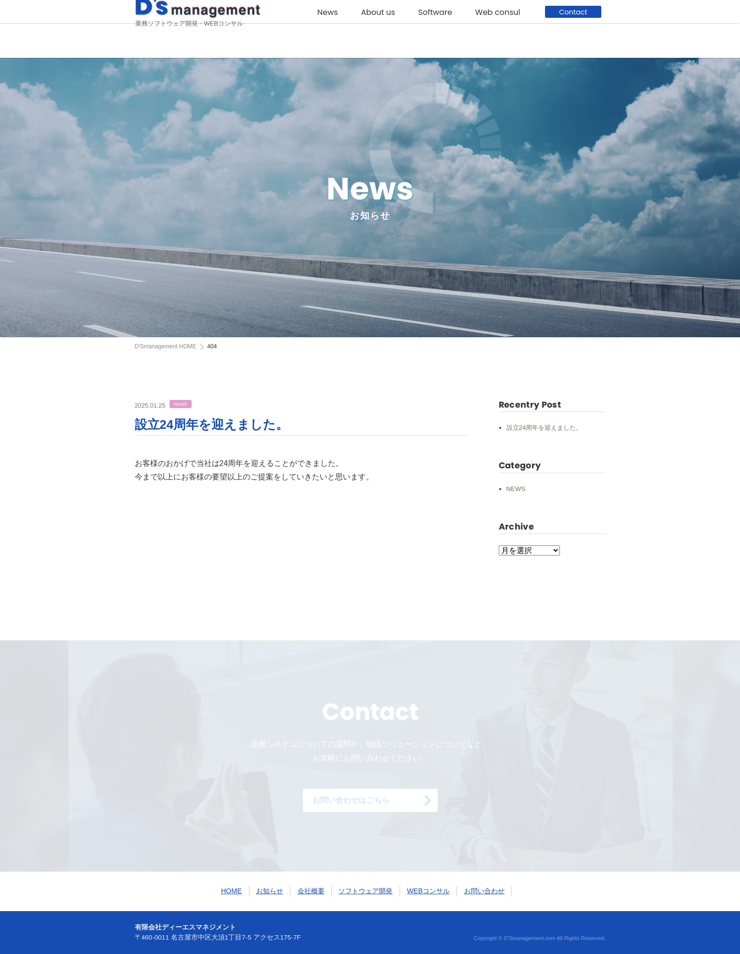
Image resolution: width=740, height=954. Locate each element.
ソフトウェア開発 (365, 891)
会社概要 (311, 891)
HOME (165, 346)
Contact (573, 29)
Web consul (497, 29)
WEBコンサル (428, 891)
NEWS (516, 488)
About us (378, 29)
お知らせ (269, 891)
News (327, 29)
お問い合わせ (484, 891)
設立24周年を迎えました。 (211, 424)
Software (435, 29)
